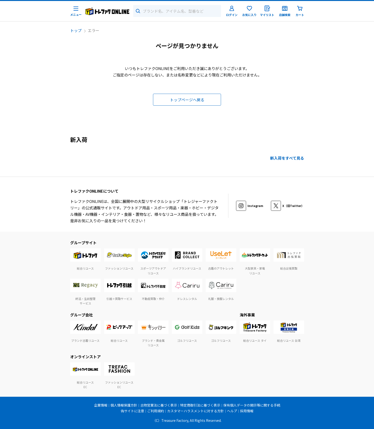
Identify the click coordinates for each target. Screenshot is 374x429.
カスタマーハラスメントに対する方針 (195, 410)
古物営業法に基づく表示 (158, 405)
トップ (76, 30)
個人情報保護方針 (124, 405)
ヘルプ (232, 410)
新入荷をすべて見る (287, 158)
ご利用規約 (155, 410)
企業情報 (100, 405)
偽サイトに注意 (132, 410)
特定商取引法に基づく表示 (200, 405)
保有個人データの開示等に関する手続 (251, 405)
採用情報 (246, 410)
